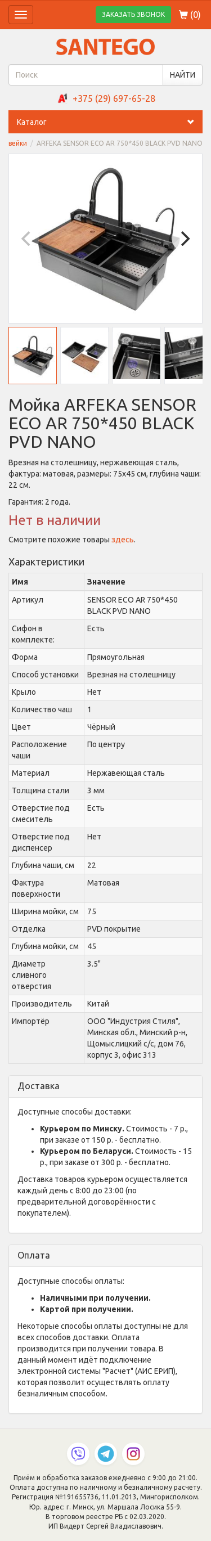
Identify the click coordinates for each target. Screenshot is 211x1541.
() (190, 15)
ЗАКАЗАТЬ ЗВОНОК (133, 14)
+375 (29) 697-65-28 (114, 98)
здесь (122, 539)
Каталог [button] (110, 122)
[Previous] (27, 238)
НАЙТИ (182, 74)
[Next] (184, 238)
